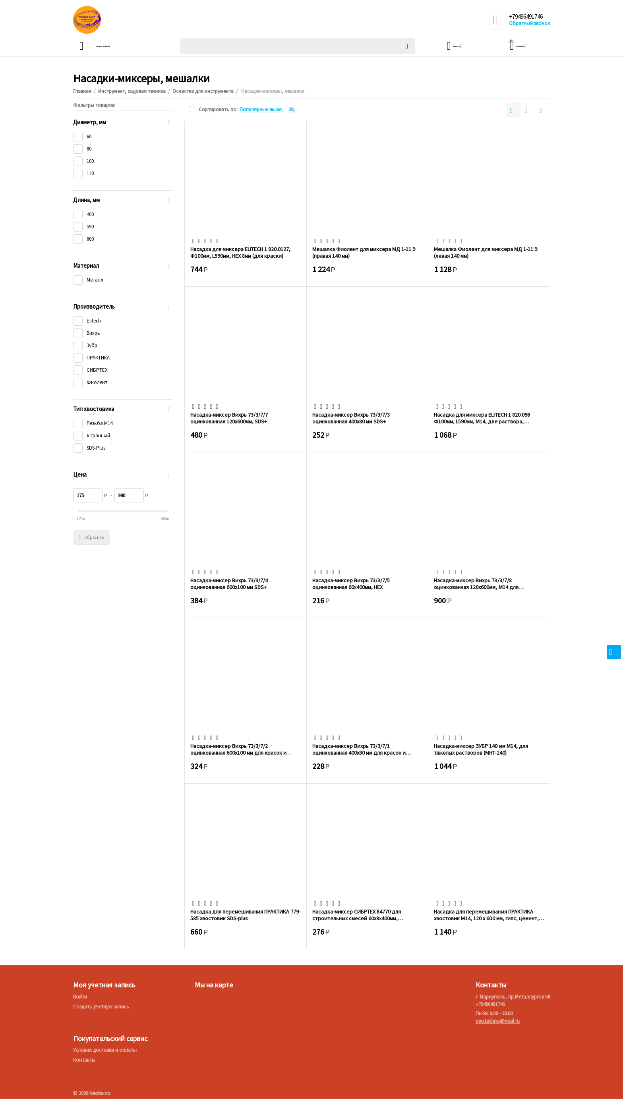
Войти (80, 996)
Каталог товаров (119, 46)
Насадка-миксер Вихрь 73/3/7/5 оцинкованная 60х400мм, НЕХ (351, 583)
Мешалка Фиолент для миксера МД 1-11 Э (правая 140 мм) (364, 252)
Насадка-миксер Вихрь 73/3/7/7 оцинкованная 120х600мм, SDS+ (229, 417)
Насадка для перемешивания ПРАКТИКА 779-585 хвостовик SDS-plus (245, 914)
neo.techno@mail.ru (498, 1021)
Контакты (84, 1060)
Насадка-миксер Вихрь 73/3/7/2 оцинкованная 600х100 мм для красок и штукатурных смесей (238, 749)
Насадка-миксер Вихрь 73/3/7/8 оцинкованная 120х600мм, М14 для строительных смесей (476, 583)
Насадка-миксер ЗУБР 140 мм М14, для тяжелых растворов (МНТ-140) (481, 749)
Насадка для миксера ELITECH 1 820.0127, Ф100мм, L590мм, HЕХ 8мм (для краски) (240, 252)
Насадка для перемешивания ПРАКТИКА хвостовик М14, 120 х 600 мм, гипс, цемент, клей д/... (486, 914)
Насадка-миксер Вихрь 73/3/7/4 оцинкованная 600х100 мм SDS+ (229, 583)
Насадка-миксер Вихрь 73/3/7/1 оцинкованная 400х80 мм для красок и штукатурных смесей (359, 749)
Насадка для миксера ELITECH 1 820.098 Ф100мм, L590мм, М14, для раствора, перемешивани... (482, 417)
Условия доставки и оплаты (105, 1050)
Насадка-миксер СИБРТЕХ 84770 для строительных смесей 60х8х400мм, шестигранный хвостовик (356, 914)
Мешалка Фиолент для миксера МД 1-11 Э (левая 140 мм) (485, 252)
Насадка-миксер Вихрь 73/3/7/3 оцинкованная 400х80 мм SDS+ (351, 417)
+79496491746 (528, 17)
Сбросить (91, 537)
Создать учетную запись (101, 1006)
